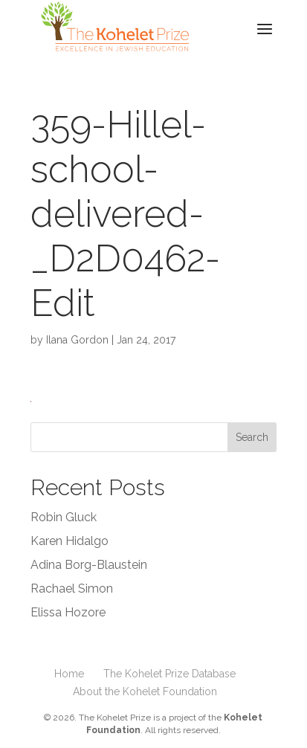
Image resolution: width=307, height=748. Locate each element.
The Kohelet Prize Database (169, 674)
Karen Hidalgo (69, 541)
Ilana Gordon (77, 340)
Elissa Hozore (68, 612)
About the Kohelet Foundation (145, 691)
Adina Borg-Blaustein (88, 565)
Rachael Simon (71, 588)
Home (69, 674)
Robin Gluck (63, 517)
